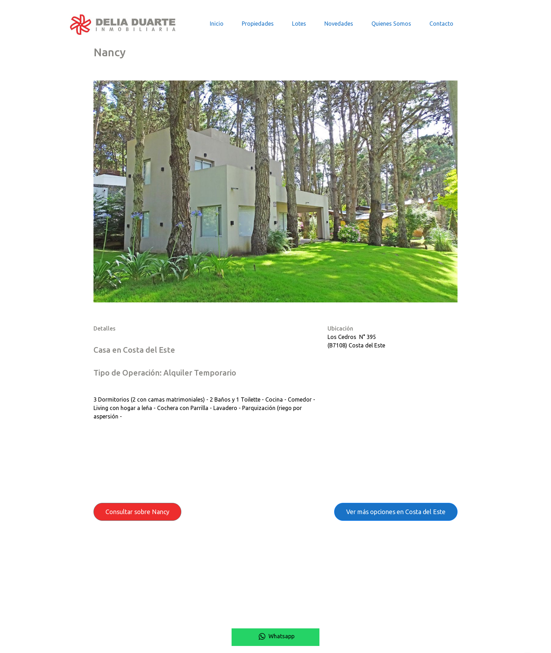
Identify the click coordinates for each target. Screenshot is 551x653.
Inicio (216, 23)
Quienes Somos (391, 23)
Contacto (441, 23)
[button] (120, 191)
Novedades (338, 23)
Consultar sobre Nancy (137, 511)
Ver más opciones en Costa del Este (396, 511)
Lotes (299, 23)
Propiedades (258, 23)
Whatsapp (275, 636)
